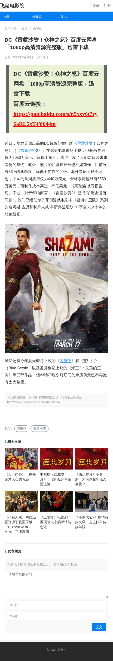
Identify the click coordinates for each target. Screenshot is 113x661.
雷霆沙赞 (85, 143)
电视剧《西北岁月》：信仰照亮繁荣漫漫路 (55, 479)
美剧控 (61, 650)
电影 (6, 16)
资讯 (63, 16)
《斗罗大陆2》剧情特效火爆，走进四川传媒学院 (91, 522)
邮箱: (13, 616)
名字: (13, 605)
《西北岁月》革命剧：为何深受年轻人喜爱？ (90, 479)
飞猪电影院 (12, 5)
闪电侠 (65, 361)
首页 (25, 29)
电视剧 (37, 16)
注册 (107, 6)
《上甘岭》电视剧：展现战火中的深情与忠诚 (55, 522)
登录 (95, 6)
